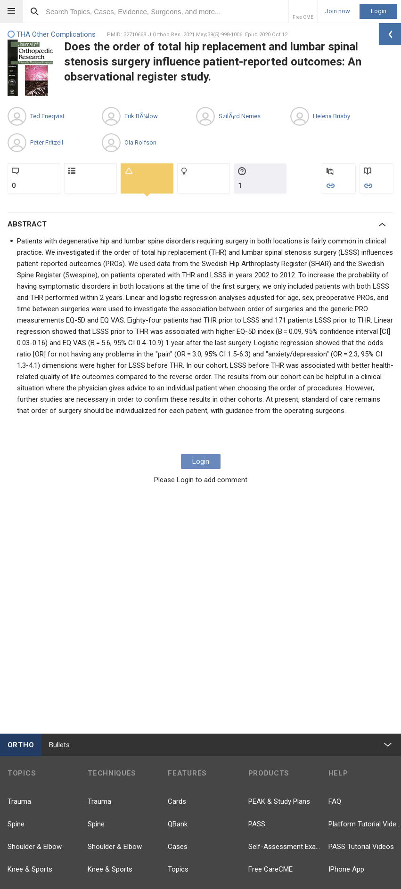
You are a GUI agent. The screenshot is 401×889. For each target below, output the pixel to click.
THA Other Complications (52, 34)
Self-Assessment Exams (284, 846)
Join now (337, 11)
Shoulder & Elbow (35, 846)
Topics (178, 869)
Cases (178, 846)
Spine (16, 824)
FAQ (334, 801)
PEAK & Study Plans (279, 801)
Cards (177, 801)
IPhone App (346, 869)
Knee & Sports (30, 869)
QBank (178, 824)
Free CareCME (270, 869)
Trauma (19, 801)
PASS (256, 824)
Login (378, 11)
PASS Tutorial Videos (361, 846)
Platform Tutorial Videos (364, 824)
